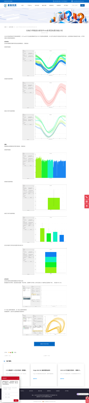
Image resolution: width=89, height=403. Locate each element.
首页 (5, 27)
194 (15, 352)
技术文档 (11, 27)
